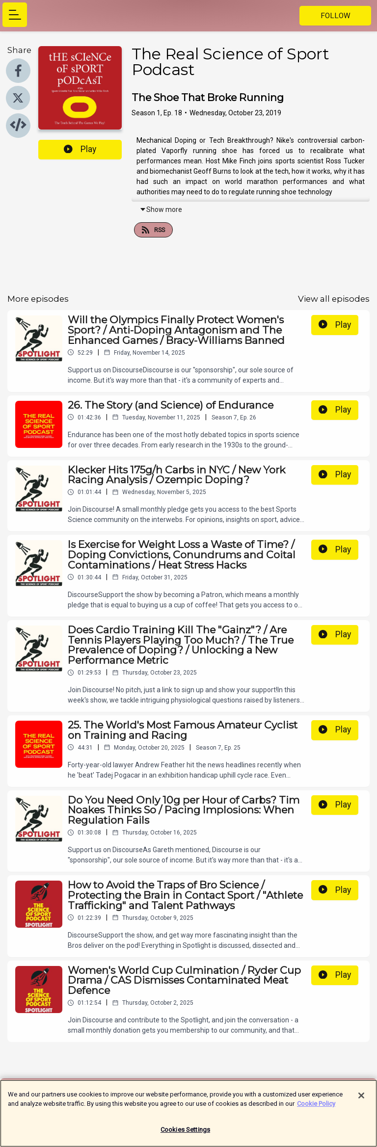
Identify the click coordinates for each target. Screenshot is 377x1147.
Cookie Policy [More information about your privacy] (316, 1108)
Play (80, 149)
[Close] (361, 1100)
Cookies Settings (185, 1134)
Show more (160, 209)
